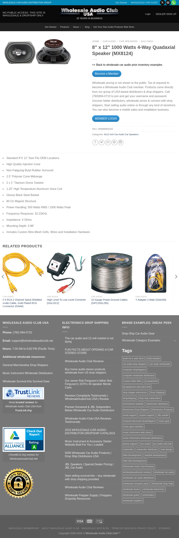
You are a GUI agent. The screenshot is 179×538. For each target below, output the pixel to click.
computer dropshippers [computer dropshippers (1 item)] (134, 369)
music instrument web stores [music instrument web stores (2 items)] (137, 432)
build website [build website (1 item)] (153, 358)
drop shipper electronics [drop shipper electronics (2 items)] (135, 392)
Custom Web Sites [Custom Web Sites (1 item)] (132, 381)
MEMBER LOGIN (106, 118)
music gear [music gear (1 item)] (164, 421)
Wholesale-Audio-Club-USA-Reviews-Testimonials (88, 420)
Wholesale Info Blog (95, 528)
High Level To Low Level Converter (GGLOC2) (66, 301)
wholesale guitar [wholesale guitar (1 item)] (131, 495)
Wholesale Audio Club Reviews (84, 361)
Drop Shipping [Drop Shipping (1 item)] (157, 392)
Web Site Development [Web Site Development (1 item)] (134, 460)
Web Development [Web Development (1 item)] (132, 455)
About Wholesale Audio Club (60, 528)
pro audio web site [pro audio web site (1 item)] (162, 443)
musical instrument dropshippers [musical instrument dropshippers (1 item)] (139, 421)
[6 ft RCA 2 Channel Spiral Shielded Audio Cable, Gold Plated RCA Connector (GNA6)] (23, 273)
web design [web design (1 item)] (166, 449)
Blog (87, 27)
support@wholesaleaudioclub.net (32, 340)
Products (64, 27)
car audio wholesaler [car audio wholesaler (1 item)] (160, 364)
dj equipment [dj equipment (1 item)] (151, 381)
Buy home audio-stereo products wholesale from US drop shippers (85, 371)
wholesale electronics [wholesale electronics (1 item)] (153, 489)
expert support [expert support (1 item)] (147, 415)
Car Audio (109, 41)
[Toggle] (175, 340)
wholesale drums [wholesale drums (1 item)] (131, 489)
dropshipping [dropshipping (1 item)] (129, 398)
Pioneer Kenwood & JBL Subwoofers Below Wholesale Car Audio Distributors (89, 408)
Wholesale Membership (24, 528)
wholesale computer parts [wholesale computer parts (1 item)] (136, 483)
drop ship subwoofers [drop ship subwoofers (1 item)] (149, 398)
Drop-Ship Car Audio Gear (138, 333)
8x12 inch (147, 41)
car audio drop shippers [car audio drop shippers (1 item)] (134, 364)
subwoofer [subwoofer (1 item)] (128, 449)
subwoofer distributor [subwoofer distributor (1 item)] (147, 449)
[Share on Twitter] (102, 142)
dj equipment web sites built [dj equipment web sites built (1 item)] (137, 386)
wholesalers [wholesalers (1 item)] (149, 495)
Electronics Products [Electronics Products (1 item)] (162, 409)
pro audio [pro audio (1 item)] (145, 443)
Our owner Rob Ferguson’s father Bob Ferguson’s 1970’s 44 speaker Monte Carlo (88, 384)
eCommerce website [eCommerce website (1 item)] (133, 403)
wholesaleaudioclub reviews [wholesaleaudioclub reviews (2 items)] (137, 472)
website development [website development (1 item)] (155, 455)
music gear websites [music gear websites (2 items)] (133, 426)
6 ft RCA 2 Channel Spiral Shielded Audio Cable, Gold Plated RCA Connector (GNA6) (22, 303)
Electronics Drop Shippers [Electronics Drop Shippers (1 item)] (136, 409)
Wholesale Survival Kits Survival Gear (26, 381)
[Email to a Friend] (108, 142)
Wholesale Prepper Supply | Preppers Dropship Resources (88, 497)
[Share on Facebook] (95, 142)
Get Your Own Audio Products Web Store (113, 27)
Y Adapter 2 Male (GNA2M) (150, 299)
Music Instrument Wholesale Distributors (28, 373)
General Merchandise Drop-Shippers (25, 365)
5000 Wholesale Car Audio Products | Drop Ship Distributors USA (88, 454)
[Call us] (173, 2)
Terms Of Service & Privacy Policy (134, 528)
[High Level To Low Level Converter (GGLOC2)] (67, 273)
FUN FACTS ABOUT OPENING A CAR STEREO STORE (89, 351)
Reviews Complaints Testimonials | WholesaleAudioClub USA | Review (87, 397)
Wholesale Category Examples (141, 340)
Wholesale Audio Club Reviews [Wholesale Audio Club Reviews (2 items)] (138, 466)
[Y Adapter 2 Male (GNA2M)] (155, 273)
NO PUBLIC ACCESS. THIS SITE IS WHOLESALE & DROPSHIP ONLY (24, 14)
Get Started (121, 2)
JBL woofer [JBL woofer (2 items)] (163, 415)
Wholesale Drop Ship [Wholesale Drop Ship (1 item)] (162, 483)
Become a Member (107, 73)
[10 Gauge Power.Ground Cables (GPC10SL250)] (111, 273)
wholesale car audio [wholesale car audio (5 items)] (164, 472)
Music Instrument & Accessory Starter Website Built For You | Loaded (88, 443)
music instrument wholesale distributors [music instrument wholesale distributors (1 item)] (142, 438)
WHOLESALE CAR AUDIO (144, 2)
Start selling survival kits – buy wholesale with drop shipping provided (90, 477)
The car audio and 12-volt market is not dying (89, 340)
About (77, 27)
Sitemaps (164, 528)
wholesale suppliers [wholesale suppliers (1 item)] (133, 500)
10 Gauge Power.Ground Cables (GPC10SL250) (109, 301)
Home (95, 41)
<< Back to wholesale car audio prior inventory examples (127, 64)
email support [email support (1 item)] (130, 415)
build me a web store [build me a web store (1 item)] (133, 358)
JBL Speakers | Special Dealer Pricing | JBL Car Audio (89, 466)
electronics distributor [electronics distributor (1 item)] (157, 403)
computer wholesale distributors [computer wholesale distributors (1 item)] (139, 375)
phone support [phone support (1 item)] (130, 443)
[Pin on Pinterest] (114, 142)
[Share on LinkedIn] (120, 142)
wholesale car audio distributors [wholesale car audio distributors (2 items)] (138, 477)
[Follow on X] (162, 2)
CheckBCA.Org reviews (22, 454)
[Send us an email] (168, 2)
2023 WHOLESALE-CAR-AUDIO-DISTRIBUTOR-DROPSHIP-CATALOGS (90, 431)
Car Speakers (128, 41)
